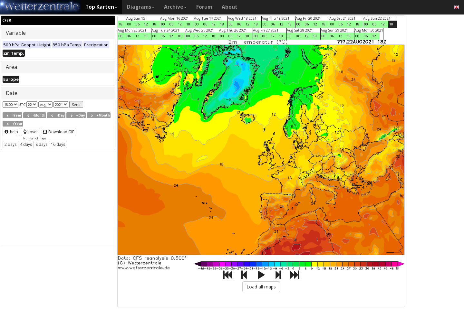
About (229, 7)
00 (129, 24)
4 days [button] (26, 144)
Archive (175, 7)
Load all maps (261, 287)
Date (11, 93)
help (11, 132)
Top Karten (101, 7)
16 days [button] (58, 144)
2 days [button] (10, 144)
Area (11, 67)
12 (146, 24)
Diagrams (140, 7)
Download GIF (58, 132)
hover (30, 132)
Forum (204, 7)
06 (138, 24)
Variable (16, 32)
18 (120, 24)
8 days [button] (41, 144)
